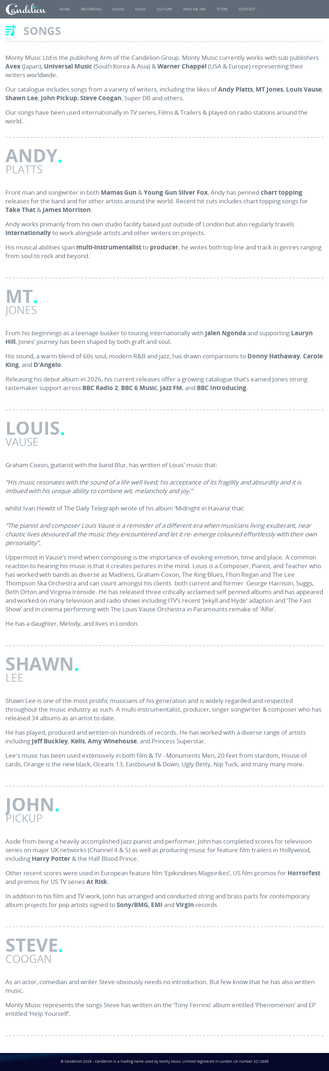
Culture (164, 9)
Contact (247, 9)
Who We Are (194, 9)
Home (64, 9)
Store (222, 9)
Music (140, 9)
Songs (118, 9)
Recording (91, 9)
